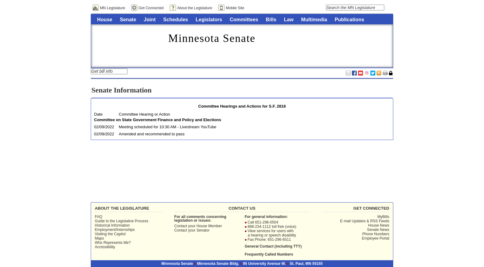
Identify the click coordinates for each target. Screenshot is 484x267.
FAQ (98, 217)
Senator (202, 230)
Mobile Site (235, 8)
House (104, 19)
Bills (271, 19)
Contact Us (241, 208)
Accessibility (105, 247)
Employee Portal (375, 238)
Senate (128, 19)
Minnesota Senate (212, 38)
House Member (209, 226)
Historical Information (112, 225)
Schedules (175, 19)
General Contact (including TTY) (273, 246)
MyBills (383, 217)
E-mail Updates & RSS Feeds (364, 221)
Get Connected (151, 8)
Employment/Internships (115, 230)
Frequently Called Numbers (269, 254)
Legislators (209, 19)
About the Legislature (194, 8)
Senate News (378, 230)
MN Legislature (112, 8)
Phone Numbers (375, 234)
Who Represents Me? (113, 242)
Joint (150, 19)
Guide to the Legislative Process (121, 221)
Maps (99, 238)
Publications (349, 19)
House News (378, 225)
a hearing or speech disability (272, 235)
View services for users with (271, 231)
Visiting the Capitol (110, 234)
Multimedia (314, 19)
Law (289, 19)
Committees (244, 19)
